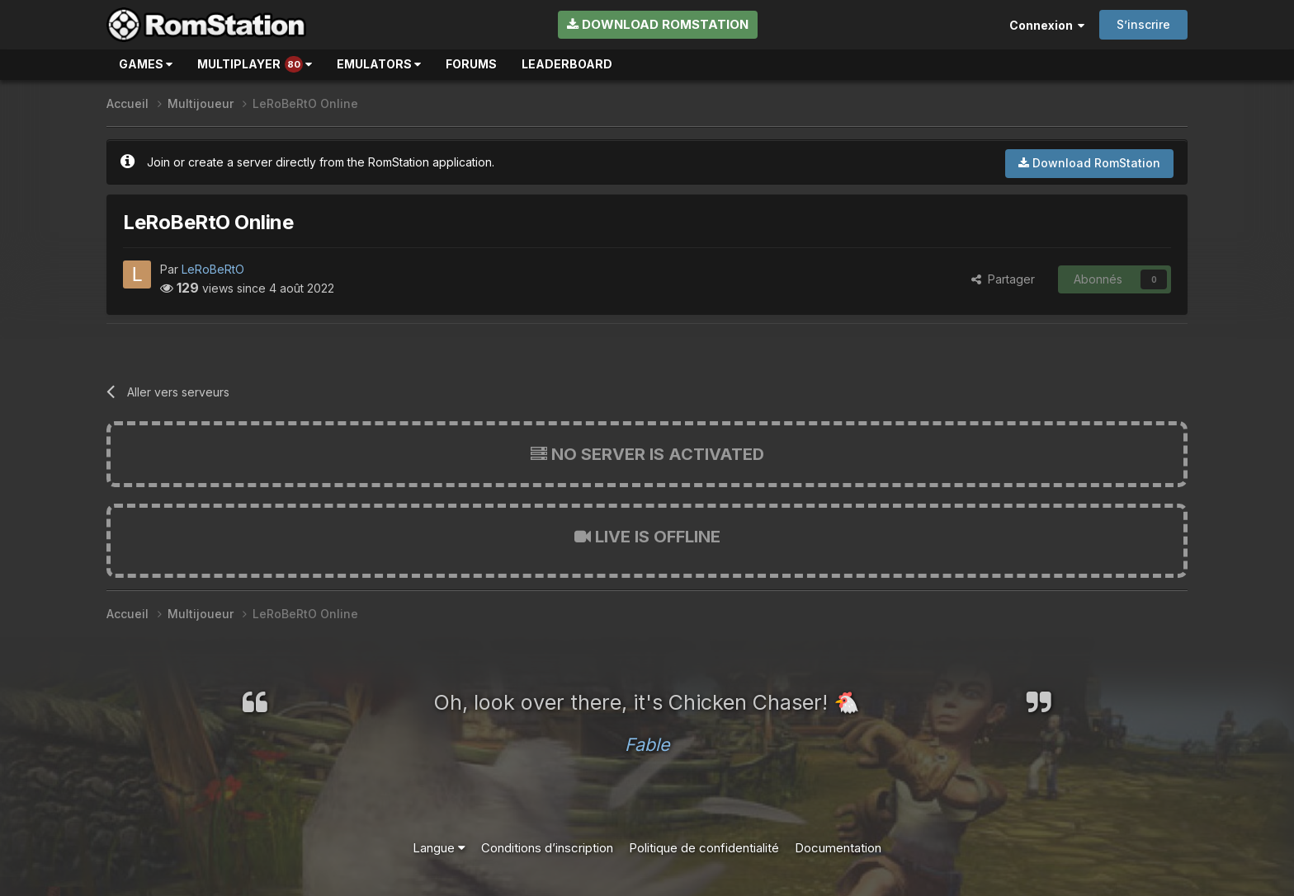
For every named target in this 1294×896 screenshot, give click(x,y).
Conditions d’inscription (547, 848)
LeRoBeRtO (213, 269)
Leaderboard (567, 64)
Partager (1003, 279)
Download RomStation (658, 24)
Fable (647, 744)
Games (145, 64)
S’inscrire (1143, 24)
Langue (439, 848)
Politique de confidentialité (704, 848)
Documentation (838, 848)
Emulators (379, 64)
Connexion (1046, 25)
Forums (471, 64)
